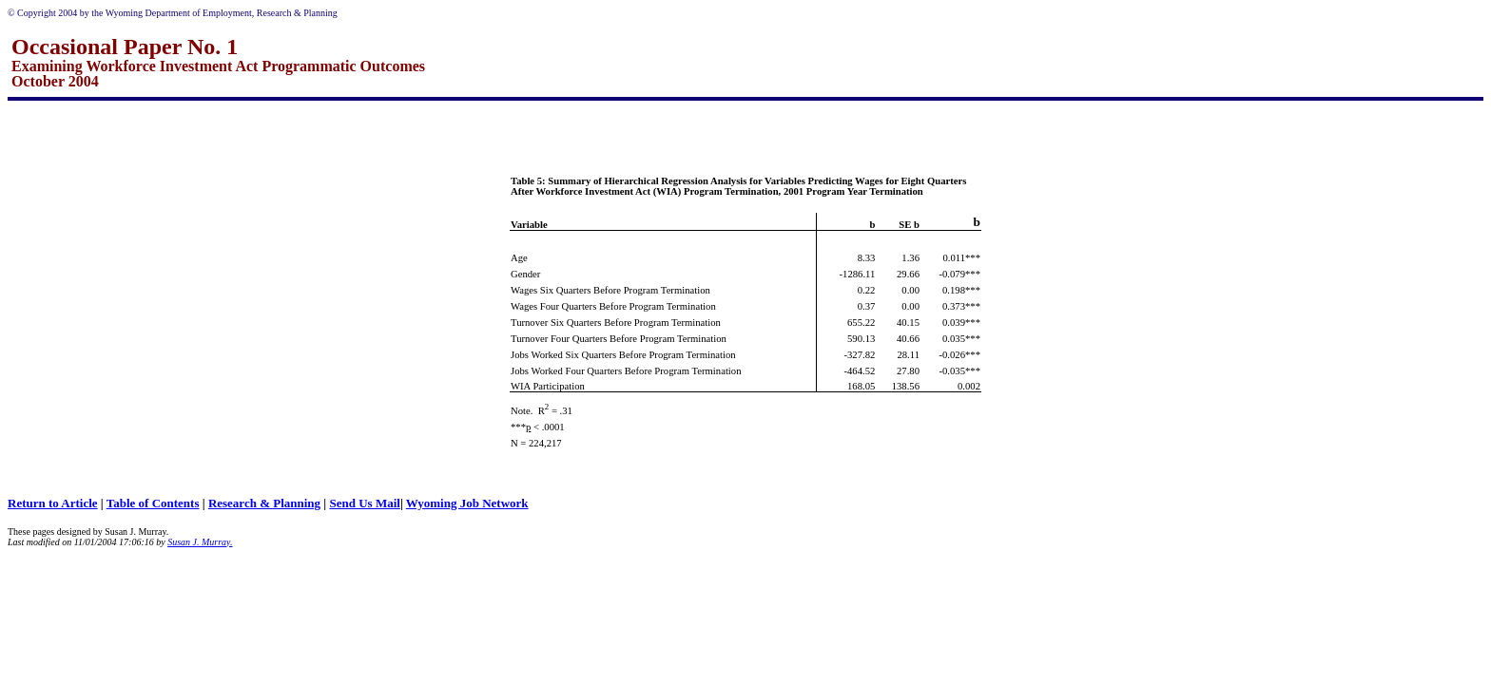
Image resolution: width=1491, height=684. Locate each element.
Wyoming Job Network (467, 503)
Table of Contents (153, 503)
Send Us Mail (364, 503)
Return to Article (53, 503)
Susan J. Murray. (199, 542)
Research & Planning (264, 503)
